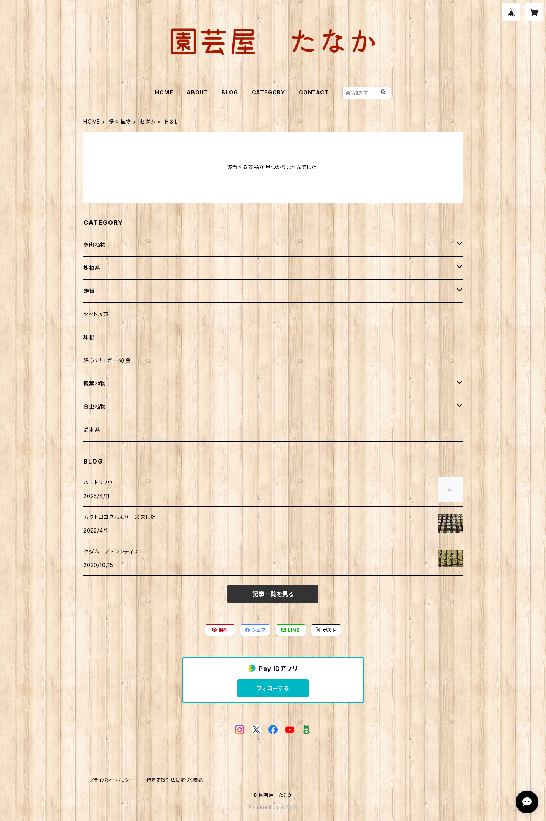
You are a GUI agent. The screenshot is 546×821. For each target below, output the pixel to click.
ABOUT (197, 92)
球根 (89, 337)
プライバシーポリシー (111, 780)
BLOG (229, 92)
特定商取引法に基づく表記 (174, 780)
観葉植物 (94, 383)
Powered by (273, 807)
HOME (164, 92)
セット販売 (96, 314)
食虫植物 (94, 406)
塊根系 (91, 268)
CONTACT (314, 92)
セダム (147, 121)
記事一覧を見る (273, 594)
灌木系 (91, 429)
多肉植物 (120, 121)
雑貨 (89, 291)
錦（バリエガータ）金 (107, 360)
